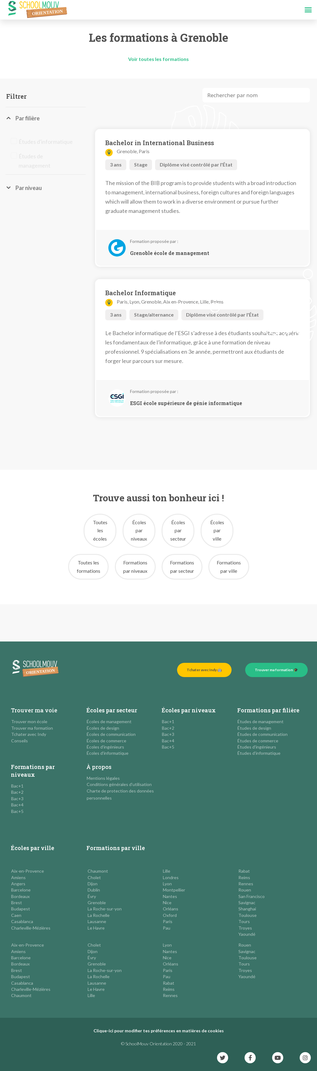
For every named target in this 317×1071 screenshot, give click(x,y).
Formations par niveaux (33, 770)
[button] (308, 10)
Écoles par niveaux (189, 710)
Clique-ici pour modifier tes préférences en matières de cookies (158, 1030)
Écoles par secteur (111, 710)
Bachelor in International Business (159, 143)
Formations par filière (268, 710)
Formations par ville (115, 848)
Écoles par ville (32, 848)
